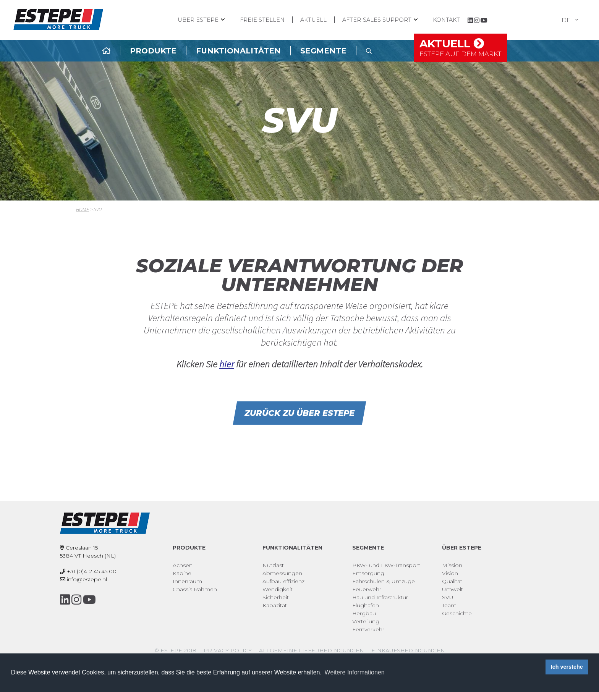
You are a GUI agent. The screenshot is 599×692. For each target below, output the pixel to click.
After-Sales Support (376, 19)
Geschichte (457, 613)
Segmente (323, 50)
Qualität (452, 581)
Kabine (182, 573)
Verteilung (365, 621)
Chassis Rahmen (195, 589)
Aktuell (313, 19)
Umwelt (452, 589)
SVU (447, 597)
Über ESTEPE (198, 19)
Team (449, 605)
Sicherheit (275, 597)
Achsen (183, 565)
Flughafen (365, 605)
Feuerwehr (366, 589)
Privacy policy (228, 650)
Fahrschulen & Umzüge (383, 581)
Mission (452, 565)
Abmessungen (282, 573)
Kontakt (446, 19)
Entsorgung (368, 573)
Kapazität (274, 605)
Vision (450, 573)
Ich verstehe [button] (567, 667)
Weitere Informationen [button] (355, 672)
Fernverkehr (368, 629)
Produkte (153, 50)
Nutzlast (273, 565)
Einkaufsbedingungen (408, 650)
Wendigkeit (277, 589)
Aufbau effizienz (283, 581)
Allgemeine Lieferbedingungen (311, 650)
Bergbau (364, 613)
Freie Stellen (262, 19)
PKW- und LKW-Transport (386, 565)
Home (82, 209)
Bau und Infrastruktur (380, 597)
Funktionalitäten (238, 50)
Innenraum (187, 581)
